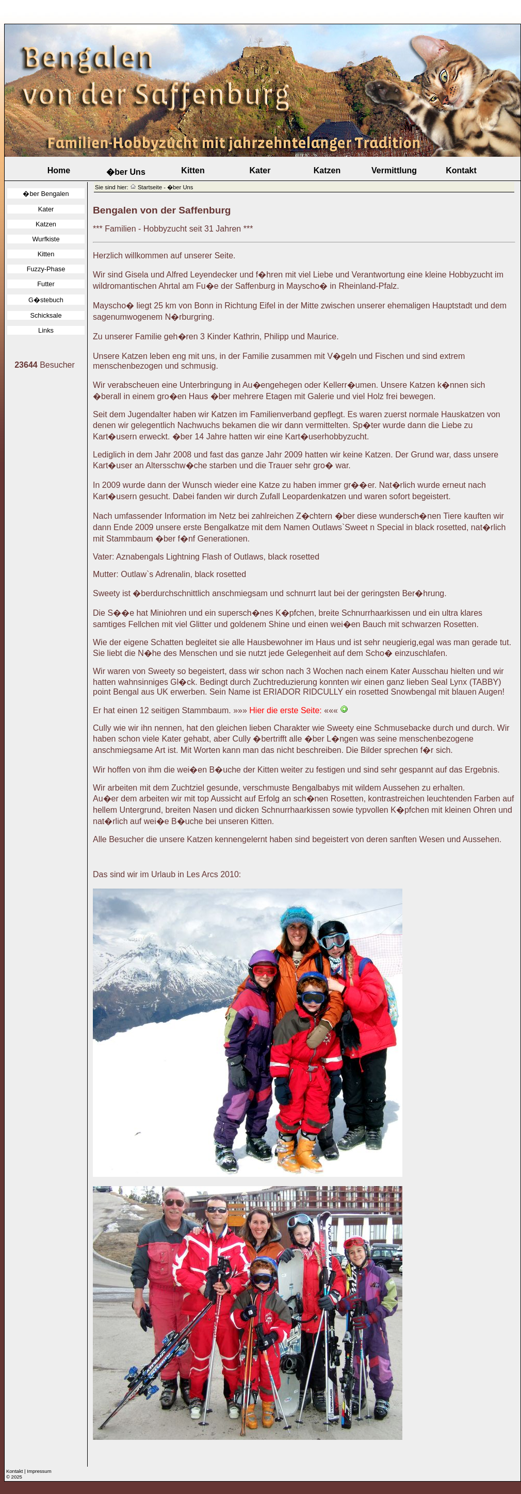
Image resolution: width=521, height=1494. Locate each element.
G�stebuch (45, 300)
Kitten (192, 170)
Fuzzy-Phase (46, 269)
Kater (260, 170)
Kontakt (461, 170)
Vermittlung (394, 170)
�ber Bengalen (46, 194)
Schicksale (45, 315)
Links (46, 330)
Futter (45, 284)
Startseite (150, 187)
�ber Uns (125, 172)
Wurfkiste (45, 239)
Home (58, 170)
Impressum (39, 1471)
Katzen (327, 170)
